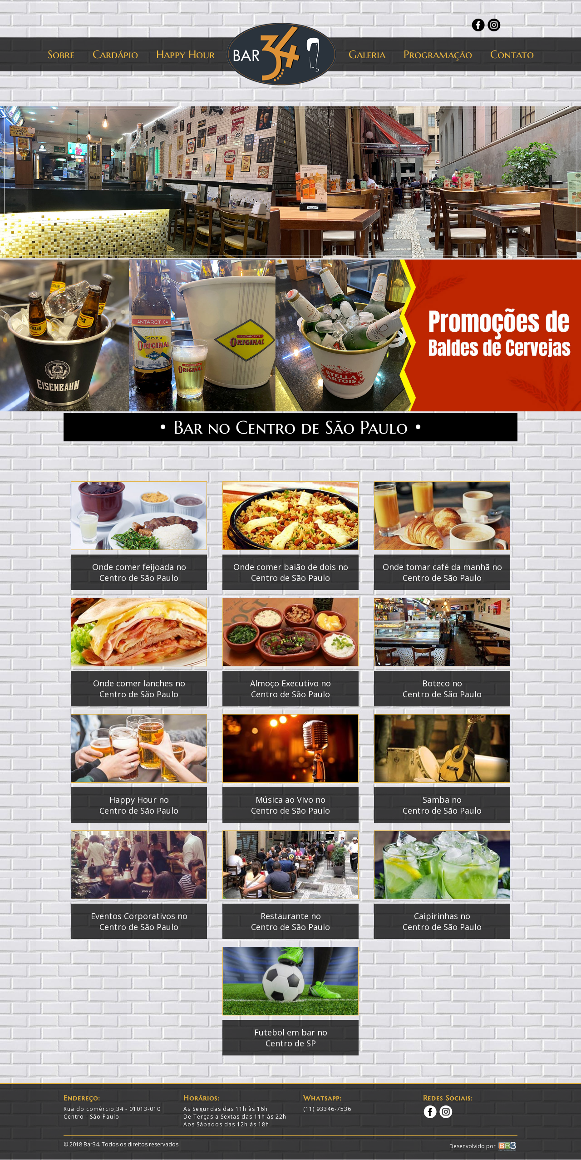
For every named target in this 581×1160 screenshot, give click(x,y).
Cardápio (115, 54)
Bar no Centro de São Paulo (290, 427)
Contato (512, 54)
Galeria (367, 54)
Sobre (61, 54)
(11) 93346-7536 (327, 1109)
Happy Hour (185, 54)
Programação (438, 54)
